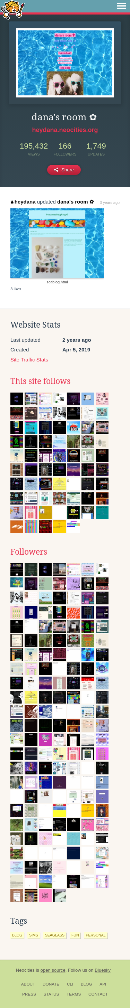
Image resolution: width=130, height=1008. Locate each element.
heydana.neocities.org (65, 129)
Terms (74, 994)
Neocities (25, 970)
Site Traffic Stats (29, 359)
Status (51, 994)
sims (33, 935)
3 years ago (110, 202)
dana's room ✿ (75, 202)
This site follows (40, 381)
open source (53, 970)
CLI (70, 984)
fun (75, 935)
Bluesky (103, 970)
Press (29, 994)
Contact (98, 994)
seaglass (54, 935)
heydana (23, 202)
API (102, 984)
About (28, 984)
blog (17, 935)
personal (95, 935)
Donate (51, 984)
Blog (86, 984)
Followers (28, 551)
